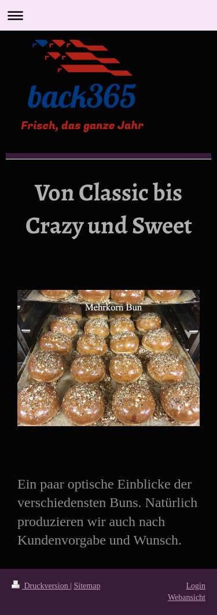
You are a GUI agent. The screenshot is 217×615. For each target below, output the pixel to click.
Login (195, 586)
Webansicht (186, 597)
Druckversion (41, 586)
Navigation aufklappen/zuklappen (108, 15)
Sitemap (87, 586)
